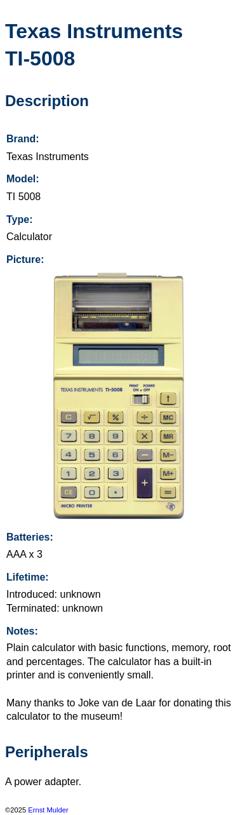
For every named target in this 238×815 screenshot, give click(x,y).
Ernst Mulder (48, 810)
